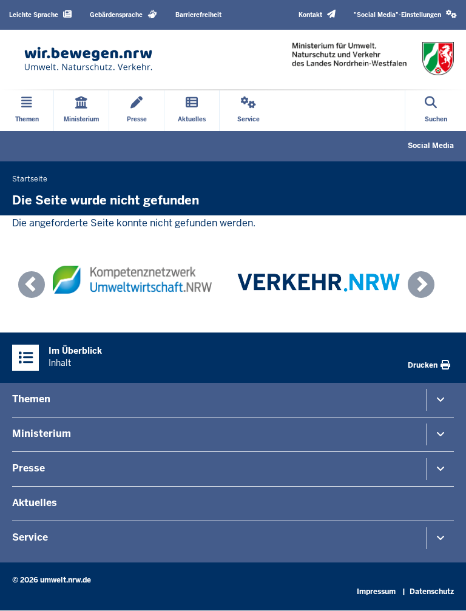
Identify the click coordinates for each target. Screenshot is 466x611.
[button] (405, 15)
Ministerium (41, 433)
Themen (31, 399)
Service (30, 537)
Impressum (376, 591)
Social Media (431, 145)
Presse (28, 468)
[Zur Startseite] (88, 58)
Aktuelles (34, 502)
